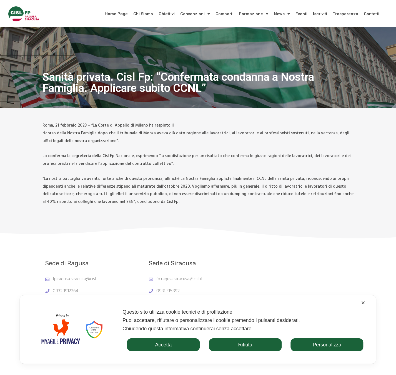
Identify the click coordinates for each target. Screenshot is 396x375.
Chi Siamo (143, 13)
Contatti (371, 13)
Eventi (301, 13)
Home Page (116, 13)
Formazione (253, 14)
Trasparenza (345, 13)
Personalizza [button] (327, 345)
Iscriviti (320, 13)
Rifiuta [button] (245, 345)
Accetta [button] (163, 345)
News (282, 14)
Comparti (224, 13)
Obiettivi (167, 13)
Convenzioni (195, 14)
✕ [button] (363, 303)
